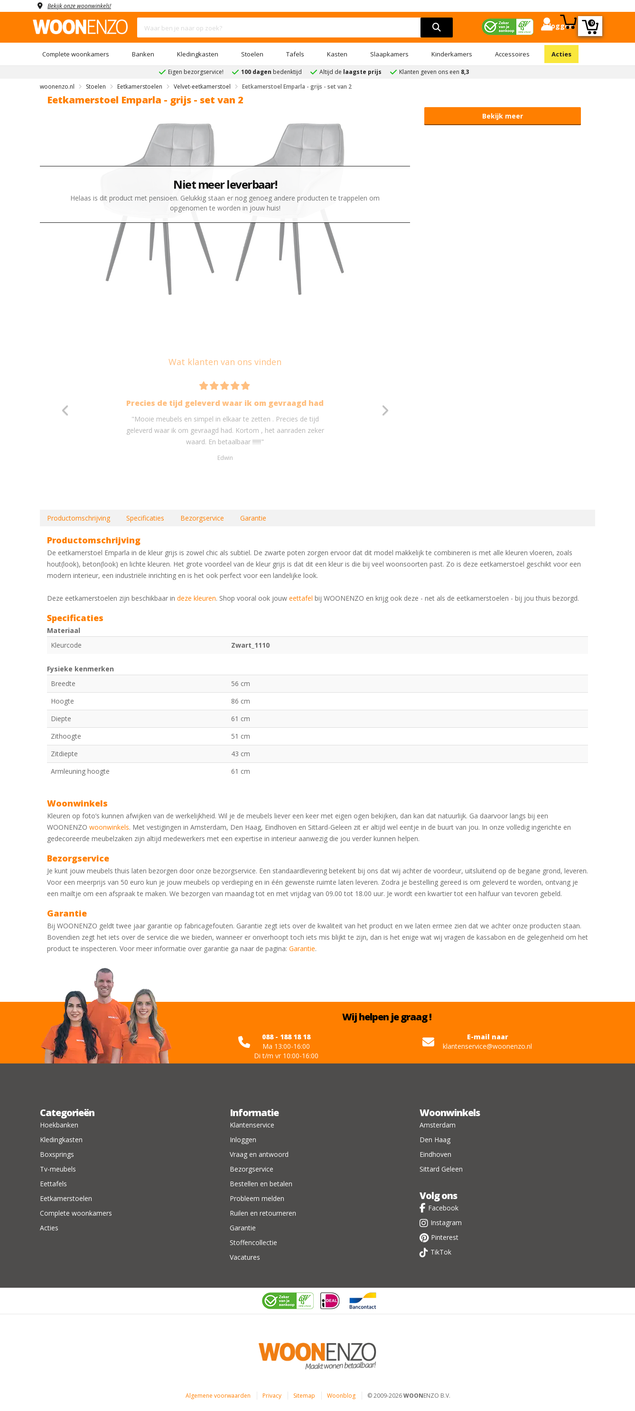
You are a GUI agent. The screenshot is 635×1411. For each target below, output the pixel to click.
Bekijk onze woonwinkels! (84, 5)
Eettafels (53, 1183)
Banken (143, 54)
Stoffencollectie (253, 1242)
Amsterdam (438, 1124)
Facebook (443, 1207)
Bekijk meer (502, 115)
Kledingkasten (197, 54)
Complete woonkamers (75, 54)
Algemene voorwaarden (218, 1396)
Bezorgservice (202, 517)
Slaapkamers (389, 54)
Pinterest (444, 1237)
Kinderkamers (451, 54)
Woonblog (341, 1396)
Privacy (271, 1396)
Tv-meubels (58, 1168)
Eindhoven (435, 1154)
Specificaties (145, 517)
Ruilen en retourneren (263, 1213)
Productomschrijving (78, 517)
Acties (561, 54)
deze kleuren (196, 598)
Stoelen (252, 54)
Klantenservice (252, 1124)
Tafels (295, 54)
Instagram (446, 1222)
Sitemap (304, 1396)
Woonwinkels (450, 1112)
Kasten (337, 54)
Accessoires (512, 54)
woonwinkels (109, 827)
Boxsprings (57, 1154)
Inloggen (243, 1139)
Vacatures (245, 1257)
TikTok (440, 1251)
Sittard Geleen (441, 1168)
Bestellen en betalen (261, 1183)
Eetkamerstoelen (66, 1198)
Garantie (253, 517)
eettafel (301, 598)
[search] (436, 27)
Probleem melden (257, 1198)
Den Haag (435, 1139)
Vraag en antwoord (259, 1154)
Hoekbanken (59, 1124)
